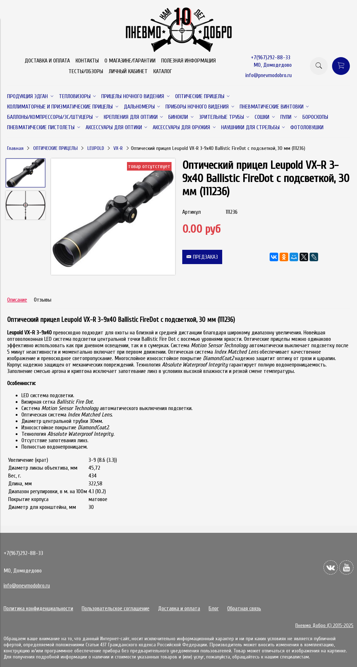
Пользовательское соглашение (115, 608)
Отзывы (42, 300)
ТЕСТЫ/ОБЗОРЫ (85, 71)
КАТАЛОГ (162, 71)
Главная (15, 148)
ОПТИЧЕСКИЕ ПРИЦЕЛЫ (55, 148)
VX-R (118, 148)
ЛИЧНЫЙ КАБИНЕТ (128, 71)
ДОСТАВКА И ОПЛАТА (47, 60)
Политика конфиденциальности (38, 608)
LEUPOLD (95, 148)
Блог (214, 608)
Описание (17, 300)
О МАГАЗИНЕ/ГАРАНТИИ (129, 60)
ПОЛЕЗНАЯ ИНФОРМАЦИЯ (188, 60)
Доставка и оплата (179, 608)
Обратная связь (244, 608)
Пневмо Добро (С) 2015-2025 (324, 625)
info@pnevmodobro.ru (268, 75)
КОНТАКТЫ (87, 60)
